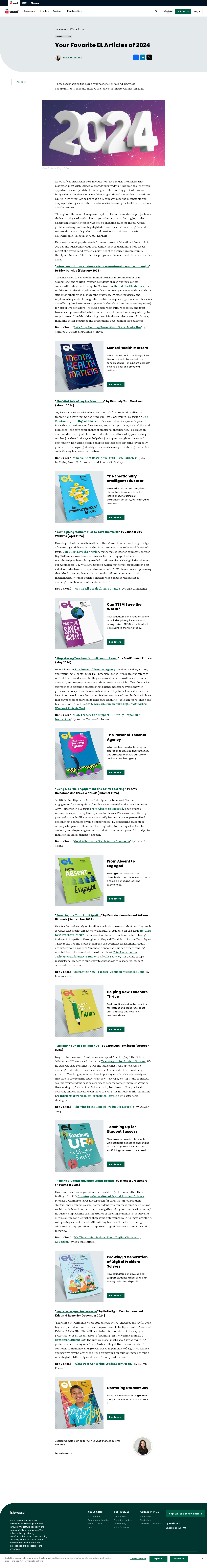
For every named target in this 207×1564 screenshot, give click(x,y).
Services (58, 11)
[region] (103, 1559)
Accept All (179, 1558)
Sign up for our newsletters (185, 1513)
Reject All (158, 1558)
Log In (197, 11)
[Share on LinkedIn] (142, 57)
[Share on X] (149, 57)
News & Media (95, 1523)
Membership (75, 11)
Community (120, 1523)
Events (45, 11)
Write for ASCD (121, 1527)
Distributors (145, 1520)
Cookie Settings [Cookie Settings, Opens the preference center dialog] (138, 1558)
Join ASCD (183, 11)
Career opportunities (98, 1520)
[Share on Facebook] (136, 57)
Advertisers (145, 1516)
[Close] (202, 1558)
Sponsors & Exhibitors (150, 1523)
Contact (92, 1527)
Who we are (94, 1516)
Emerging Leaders (123, 1520)
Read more (115, 384)
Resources (31, 11)
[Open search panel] (156, 11)
